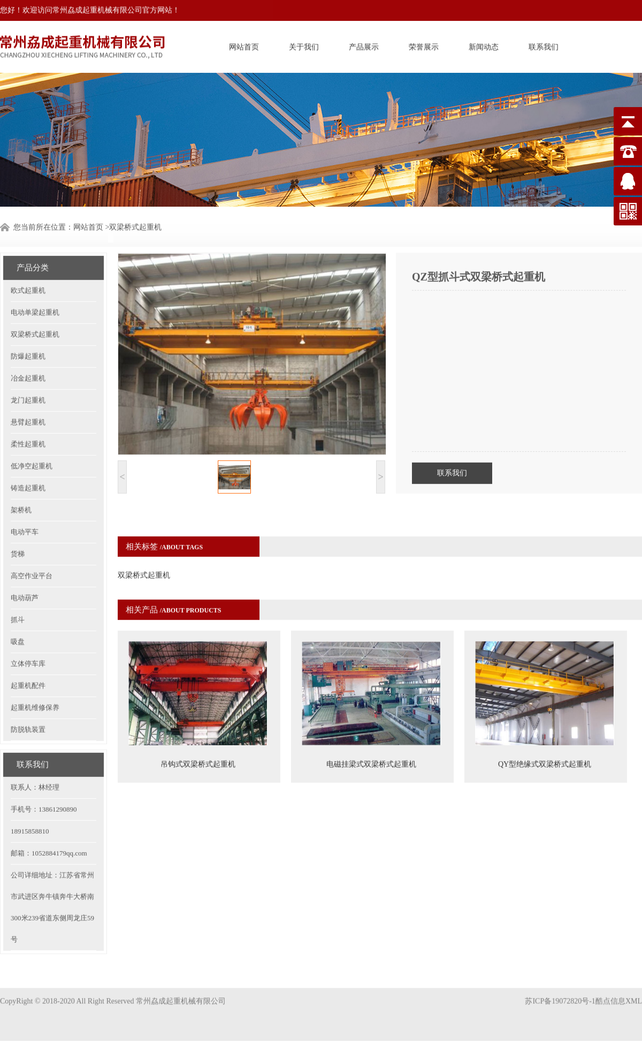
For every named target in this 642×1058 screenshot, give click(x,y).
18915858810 (30, 806)
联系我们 (544, 45)
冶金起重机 (28, 353)
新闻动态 (484, 45)
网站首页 (244, 45)
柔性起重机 (28, 418)
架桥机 (21, 484)
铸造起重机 (28, 462)
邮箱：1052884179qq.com (49, 827)
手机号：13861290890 (44, 784)
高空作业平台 (31, 550)
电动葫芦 (25, 572)
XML (633, 990)
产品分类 (33, 242)
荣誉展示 (424, 45)
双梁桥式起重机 (35, 309)
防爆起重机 (28, 331)
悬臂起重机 (28, 396)
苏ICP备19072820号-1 (560, 990)
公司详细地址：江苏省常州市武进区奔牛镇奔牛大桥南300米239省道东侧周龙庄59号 (52, 881)
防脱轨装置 (28, 704)
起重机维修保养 (35, 682)
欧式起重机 (28, 265)
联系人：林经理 (35, 762)
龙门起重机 (28, 375)
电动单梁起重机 (35, 287)
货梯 (18, 528)
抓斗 (18, 594)
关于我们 (304, 45)
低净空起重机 (31, 440)
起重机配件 (28, 660)
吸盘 (18, 616)
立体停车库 (28, 638)
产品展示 (364, 45)
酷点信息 (610, 990)
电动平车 (25, 506)
